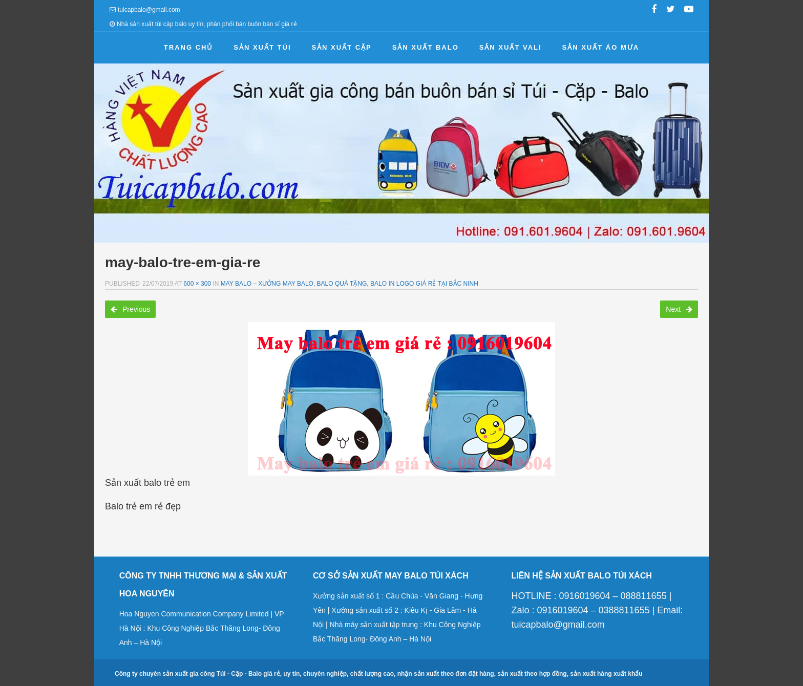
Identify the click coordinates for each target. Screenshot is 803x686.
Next (679, 309)
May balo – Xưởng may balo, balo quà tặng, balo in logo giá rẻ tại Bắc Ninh (349, 283)
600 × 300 (197, 283)
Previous (130, 309)
